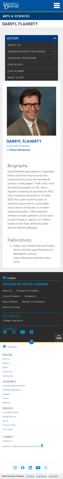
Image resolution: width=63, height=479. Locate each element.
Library (5, 398)
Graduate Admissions (12, 390)
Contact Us (7, 441)
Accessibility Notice (10, 412)
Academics (30, 296)
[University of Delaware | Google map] (42, 446)
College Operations (13, 320)
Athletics (6, 363)
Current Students (11, 296)
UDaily (5, 367)
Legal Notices (41, 476)
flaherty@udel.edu (20, 149)
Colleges (6, 394)
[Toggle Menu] (55, 45)
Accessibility (53, 476)
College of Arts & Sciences (25, 284)
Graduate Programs (22, 57)
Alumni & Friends (11, 307)
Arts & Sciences (16, 16)
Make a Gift (16, 77)
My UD (5, 421)
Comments (30, 476)
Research (6, 403)
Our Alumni (16, 70)
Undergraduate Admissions (14, 385)
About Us (14, 44)
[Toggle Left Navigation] (54, 38)
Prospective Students (28, 290)
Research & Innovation (33, 301)
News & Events (10, 301)
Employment (8, 376)
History (13, 38)
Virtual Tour (7, 371)
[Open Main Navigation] (57, 5)
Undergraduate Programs (26, 51)
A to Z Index (7, 429)
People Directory (9, 416)
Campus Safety (9, 425)
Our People (16, 64)
